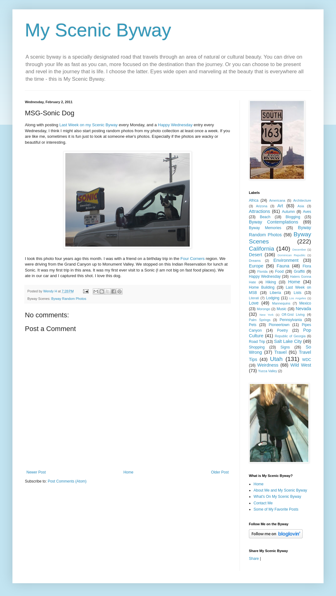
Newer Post (36, 472)
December (299, 249)
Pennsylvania (291, 320)
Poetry (282, 330)
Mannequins (281, 303)
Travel (280, 352)
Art (280, 205)
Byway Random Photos (68, 298)
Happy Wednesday (175, 125)
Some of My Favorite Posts (276, 509)
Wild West (300, 365)
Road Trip (257, 341)
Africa (254, 200)
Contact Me (263, 503)
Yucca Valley (267, 371)
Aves (307, 211)
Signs (285, 347)
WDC (306, 360)
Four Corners (192, 258)
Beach (265, 217)
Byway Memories (265, 228)
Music (281, 309)
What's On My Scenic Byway (277, 496)
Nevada (303, 308)
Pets (252, 325)
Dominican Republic (291, 255)
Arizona (262, 206)
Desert (255, 254)
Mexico (305, 303)
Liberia (275, 293)
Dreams (255, 260)
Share (254, 558)
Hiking (270, 282)
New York (266, 314)
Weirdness (267, 365)
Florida (262, 271)
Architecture (302, 200)
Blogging (293, 217)
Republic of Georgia (290, 336)
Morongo (263, 309)
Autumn (288, 211)
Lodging (272, 298)
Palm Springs (259, 320)
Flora (307, 266)
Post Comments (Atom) (67, 481)
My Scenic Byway (98, 30)
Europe (256, 265)
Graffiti (299, 271)
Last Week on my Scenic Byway (88, 125)
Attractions (259, 211)
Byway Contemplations (273, 221)
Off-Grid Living (293, 314)
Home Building (261, 287)
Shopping (257, 347)
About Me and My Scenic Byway (280, 490)
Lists (297, 293)
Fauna (283, 265)
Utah (276, 359)
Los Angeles (297, 298)
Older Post (220, 472)
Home (128, 472)
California (261, 248)
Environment (286, 260)
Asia (300, 206)
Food (279, 271)
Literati (254, 298)
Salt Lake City (288, 341)
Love (254, 302)
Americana (277, 200)
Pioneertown (279, 325)
